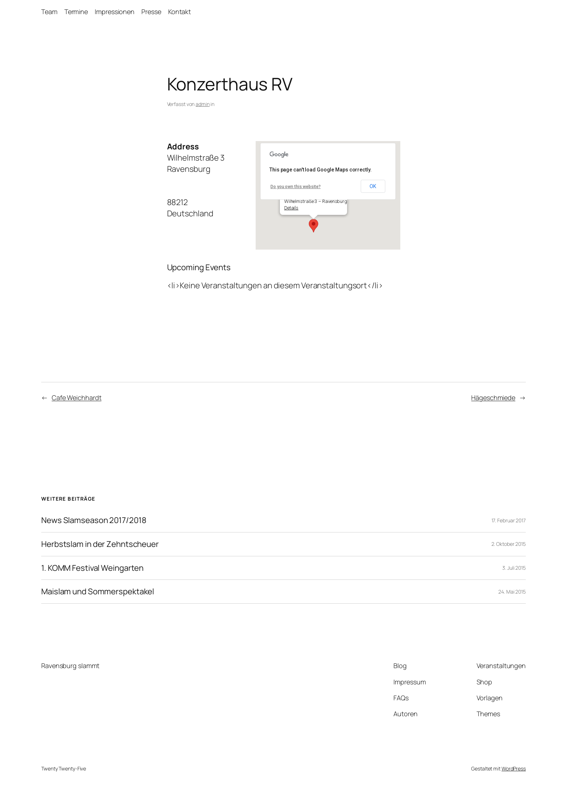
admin (203, 104)
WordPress (514, 768)
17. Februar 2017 (508, 520)
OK (373, 186)
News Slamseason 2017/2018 (93, 520)
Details (291, 208)
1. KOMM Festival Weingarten (92, 568)
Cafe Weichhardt (77, 397)
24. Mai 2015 (512, 591)
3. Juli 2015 (514, 567)
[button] (313, 226)
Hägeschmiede (493, 397)
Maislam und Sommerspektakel (97, 591)
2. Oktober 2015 (508, 543)
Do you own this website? (295, 186)
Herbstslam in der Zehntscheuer (100, 544)
